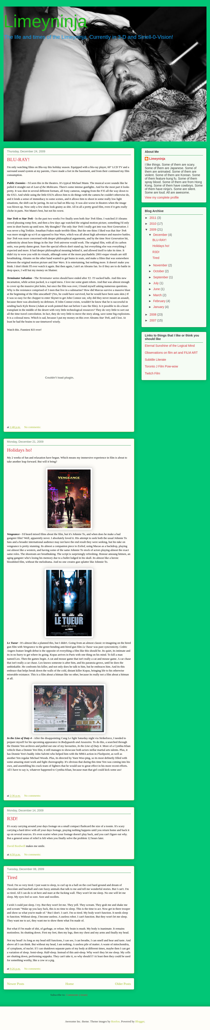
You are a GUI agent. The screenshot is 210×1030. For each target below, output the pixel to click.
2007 (153, 320)
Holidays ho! (19, 450)
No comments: (32, 427)
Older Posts (123, 984)
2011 (153, 217)
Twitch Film (152, 373)
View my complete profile (162, 197)
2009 (153, 229)
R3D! (12, 818)
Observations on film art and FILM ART (171, 352)
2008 (153, 314)
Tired (12, 877)
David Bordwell (16, 846)
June (157, 289)
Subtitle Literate (155, 359)
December (160, 234)
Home (69, 984)
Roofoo (115, 1021)
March (158, 295)
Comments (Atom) (77, 994)
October (159, 271)
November (160, 265)
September (161, 277)
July (156, 283)
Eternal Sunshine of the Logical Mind (170, 345)
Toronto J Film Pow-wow (161, 366)
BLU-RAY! (18, 159)
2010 (153, 223)
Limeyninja (45, 21)
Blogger (139, 1021)
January (159, 307)
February (159, 301)
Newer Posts (15, 984)
